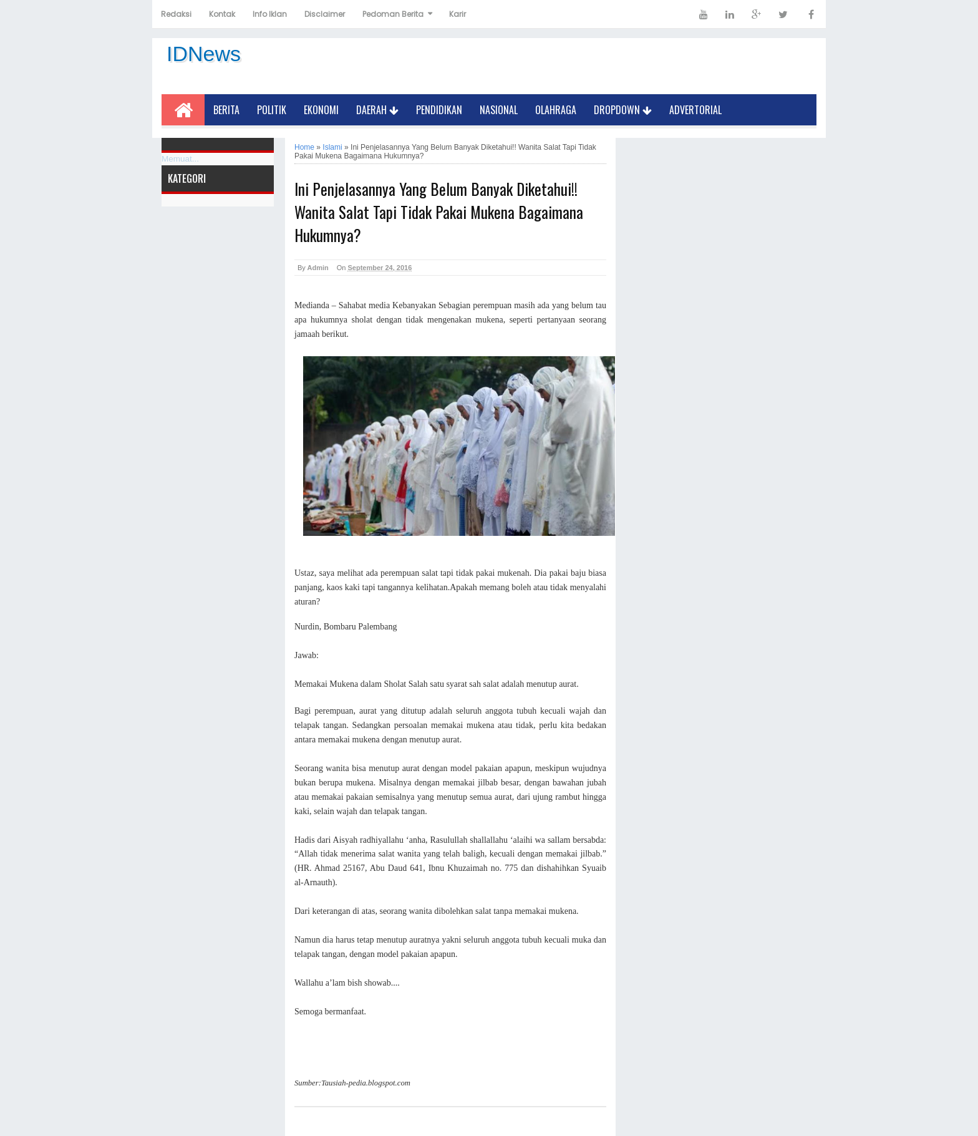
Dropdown (623, 109)
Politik (271, 109)
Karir (457, 14)
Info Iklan (270, 14)
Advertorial (695, 109)
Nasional (499, 109)
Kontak (222, 14)
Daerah (377, 109)
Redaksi (176, 14)
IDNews (204, 54)
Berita (226, 109)
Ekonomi (321, 109)
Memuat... (180, 158)
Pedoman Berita (393, 14)
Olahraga (555, 109)
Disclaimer (324, 14)
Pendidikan (439, 109)
